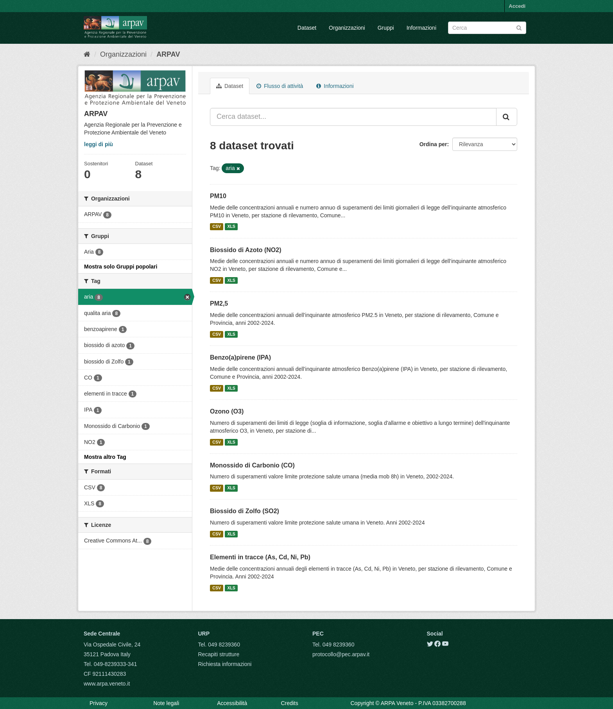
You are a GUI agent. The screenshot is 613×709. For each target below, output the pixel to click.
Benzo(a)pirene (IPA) (240, 357)
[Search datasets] (487, 27)
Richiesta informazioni (225, 664)
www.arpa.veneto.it (107, 683)
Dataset (307, 28)
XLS (231, 226)
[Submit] (519, 27)
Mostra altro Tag (105, 457)
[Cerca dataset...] (353, 117)
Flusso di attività (279, 86)
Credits (289, 703)
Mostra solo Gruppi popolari (120, 266)
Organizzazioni (347, 28)
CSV (216, 226)
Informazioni (421, 28)
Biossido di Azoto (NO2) (245, 250)
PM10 (218, 196)
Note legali (166, 703)
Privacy (99, 703)
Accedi (517, 6)
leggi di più (98, 144)
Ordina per (433, 144)
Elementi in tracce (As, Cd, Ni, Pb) (260, 557)
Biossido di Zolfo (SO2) (244, 511)
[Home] (87, 54)
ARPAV (168, 54)
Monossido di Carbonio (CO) (252, 465)
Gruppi (386, 28)
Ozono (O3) (227, 411)
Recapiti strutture (219, 654)
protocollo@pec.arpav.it (340, 654)
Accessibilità (232, 703)
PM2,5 (219, 303)
